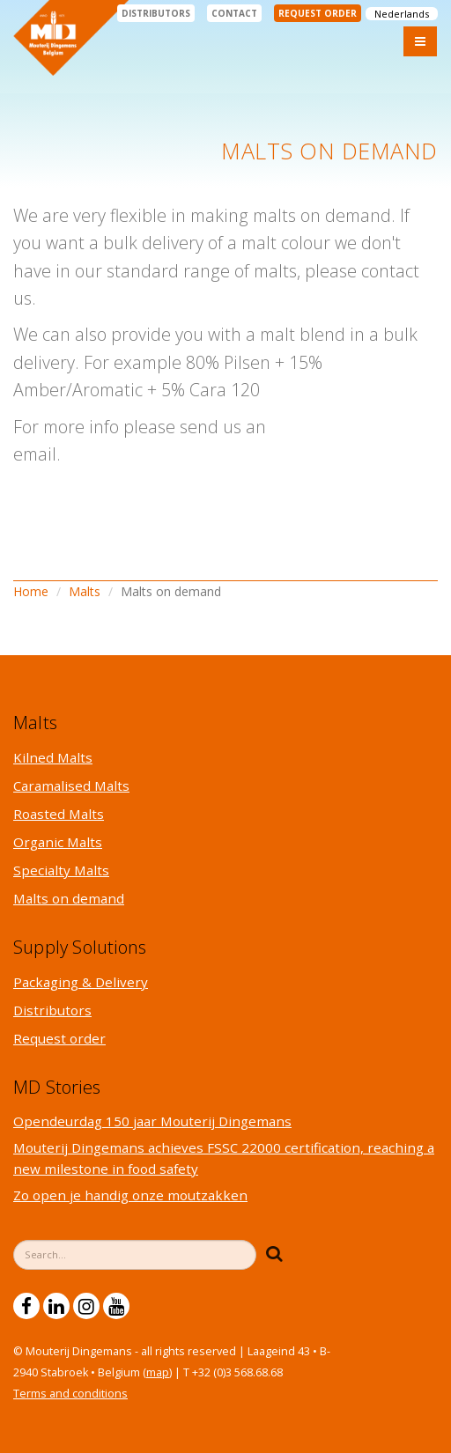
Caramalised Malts (71, 785)
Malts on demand (68, 898)
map (157, 1372)
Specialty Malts (61, 870)
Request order (317, 13)
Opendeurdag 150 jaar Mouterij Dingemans (152, 1121)
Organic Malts (57, 842)
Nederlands (401, 13)
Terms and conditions (70, 1393)
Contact (234, 13)
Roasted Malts (58, 813)
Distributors (156, 13)
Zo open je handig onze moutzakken (130, 1195)
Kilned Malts (52, 757)
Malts (84, 591)
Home (30, 591)
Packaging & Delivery (80, 982)
